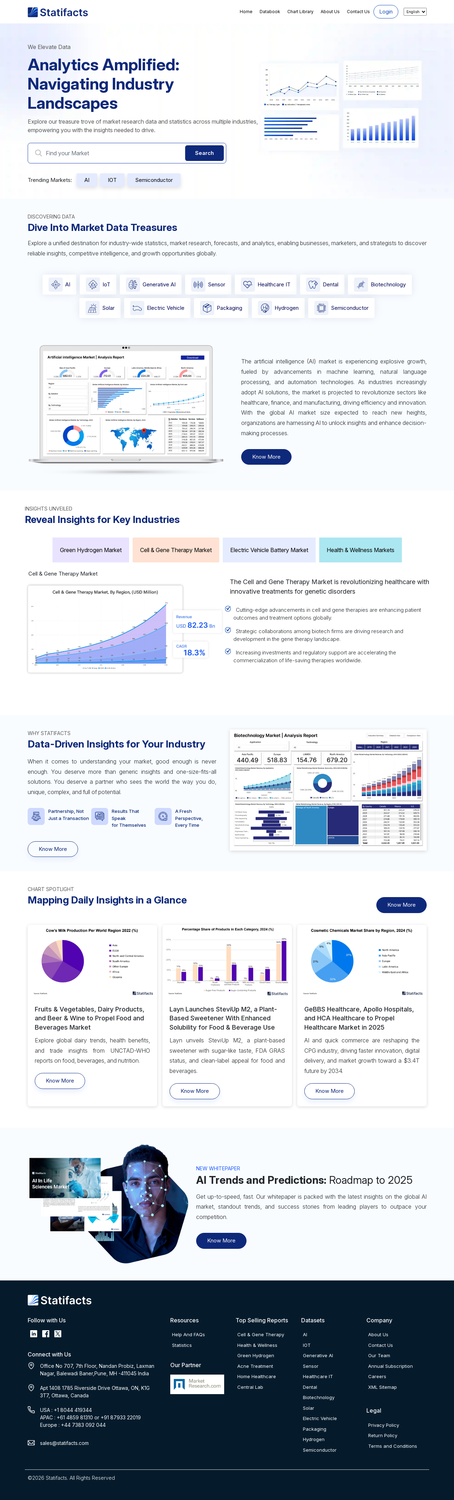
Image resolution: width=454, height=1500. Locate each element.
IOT (112, 180)
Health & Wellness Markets (360, 550)
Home (246, 11)
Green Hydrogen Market (91, 550)
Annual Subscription (390, 1366)
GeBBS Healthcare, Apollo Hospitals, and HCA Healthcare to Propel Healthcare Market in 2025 (359, 1018)
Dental (322, 284)
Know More (266, 456)
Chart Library (300, 11)
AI (86, 180)
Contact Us (358, 11)
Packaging (221, 308)
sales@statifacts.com (64, 1443)
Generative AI (151, 284)
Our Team (379, 1355)
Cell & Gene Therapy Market (176, 550)
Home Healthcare (256, 1376)
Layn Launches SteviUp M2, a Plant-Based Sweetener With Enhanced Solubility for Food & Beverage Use (223, 1018)
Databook (270, 11)
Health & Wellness (257, 1345)
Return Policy (382, 1435)
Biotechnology (380, 284)
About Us (330, 11)
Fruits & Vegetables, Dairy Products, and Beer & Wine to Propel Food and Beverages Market (89, 1018)
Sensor (208, 284)
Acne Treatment (255, 1366)
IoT (98, 284)
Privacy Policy (383, 1425)
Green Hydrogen (255, 1355)
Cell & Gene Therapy (260, 1334)
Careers (377, 1376)
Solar (100, 308)
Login (386, 11)
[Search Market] (127, 153)
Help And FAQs (188, 1334)
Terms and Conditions (392, 1446)
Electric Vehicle (157, 308)
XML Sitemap (382, 1387)
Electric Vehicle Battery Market (269, 550)
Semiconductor (154, 180)
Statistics (182, 1345)
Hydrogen (278, 308)
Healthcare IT (265, 284)
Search (204, 153)
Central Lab (250, 1387)
